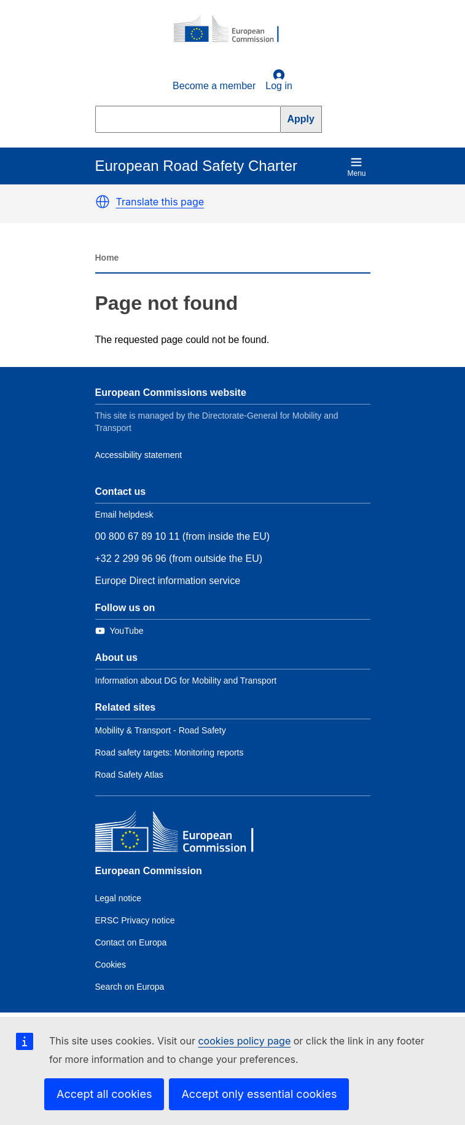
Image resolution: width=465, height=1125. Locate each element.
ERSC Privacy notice (135, 920)
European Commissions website (170, 392)
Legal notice (118, 898)
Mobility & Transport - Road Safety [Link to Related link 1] (160, 730)
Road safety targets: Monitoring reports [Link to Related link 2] (169, 752)
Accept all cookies (104, 1094)
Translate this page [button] (160, 201)
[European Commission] (233, 29)
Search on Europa (130, 987)
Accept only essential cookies (259, 1094)
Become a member (214, 86)
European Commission (148, 871)
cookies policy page (244, 1041)
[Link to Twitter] (119, 631)
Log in (278, 80)
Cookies (111, 964)
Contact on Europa (131, 942)
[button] (102, 201)
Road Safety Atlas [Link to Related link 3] (129, 775)
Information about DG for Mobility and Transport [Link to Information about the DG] (186, 680)
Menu (356, 167)
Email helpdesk (124, 514)
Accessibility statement (138, 455)
